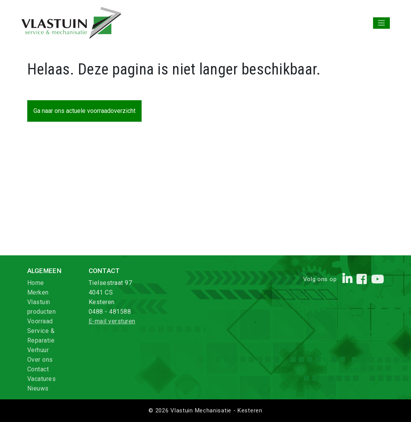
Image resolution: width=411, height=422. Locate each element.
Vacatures (41, 378)
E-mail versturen (112, 321)
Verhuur (38, 350)
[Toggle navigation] (381, 23)
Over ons (40, 359)
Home (35, 282)
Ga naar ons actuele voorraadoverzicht (84, 110)
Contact (38, 369)
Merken (38, 292)
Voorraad (40, 321)
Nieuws (38, 388)
